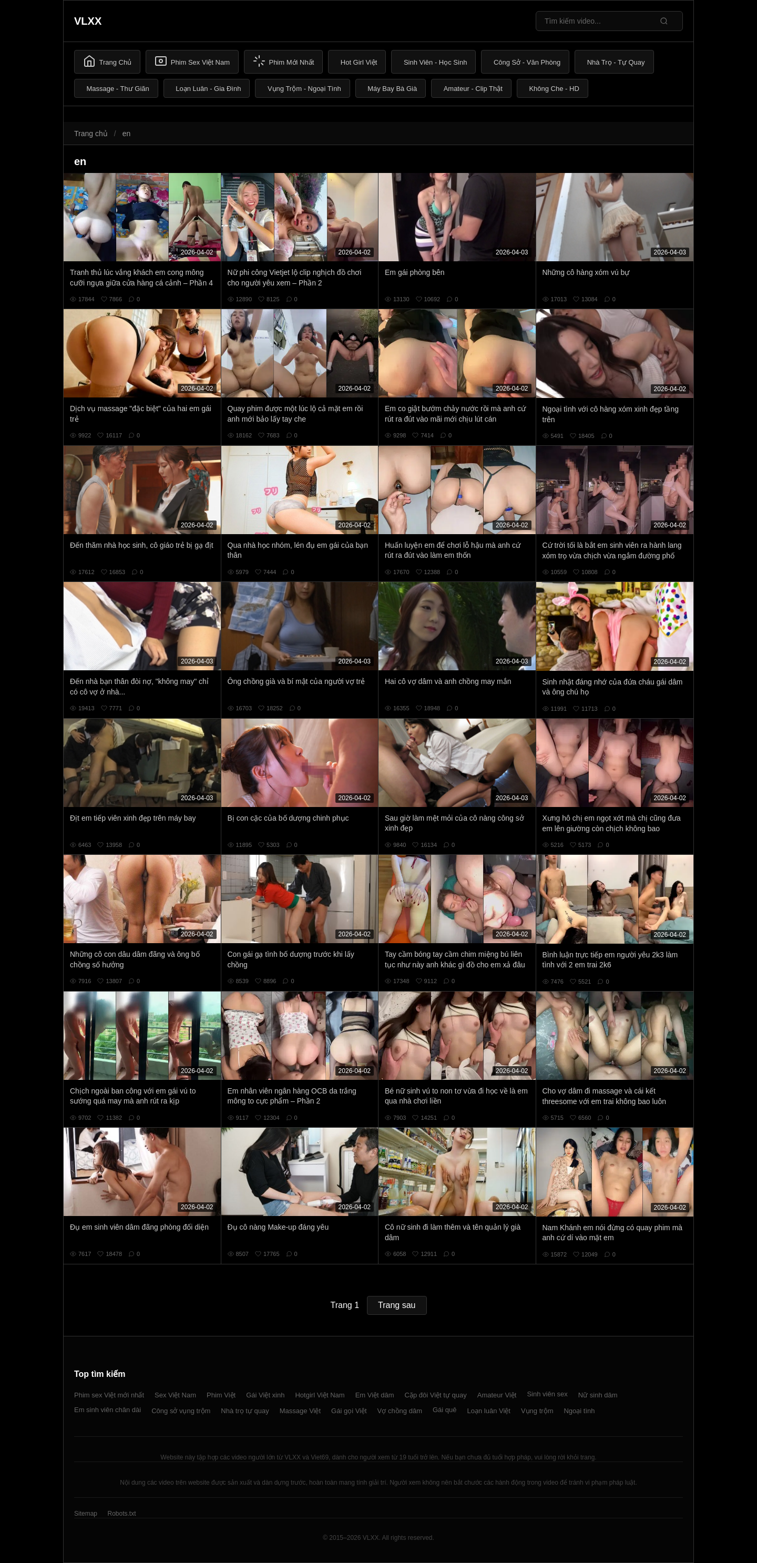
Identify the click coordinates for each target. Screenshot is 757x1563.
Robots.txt (121, 1513)
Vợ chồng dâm (399, 1411)
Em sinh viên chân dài (107, 1410)
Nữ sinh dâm (598, 1395)
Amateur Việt (497, 1395)
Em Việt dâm (374, 1395)
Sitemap (85, 1513)
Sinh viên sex (547, 1394)
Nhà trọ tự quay (245, 1411)
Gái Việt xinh (265, 1395)
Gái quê (445, 1410)
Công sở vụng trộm (180, 1411)
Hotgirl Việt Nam (319, 1395)
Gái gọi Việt (349, 1411)
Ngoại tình (579, 1411)
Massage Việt (300, 1411)
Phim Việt (221, 1395)
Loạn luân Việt (488, 1411)
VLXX (87, 21)
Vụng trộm (537, 1411)
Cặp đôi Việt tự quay (436, 1395)
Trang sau (396, 1305)
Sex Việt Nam (175, 1395)
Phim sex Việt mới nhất (109, 1395)
